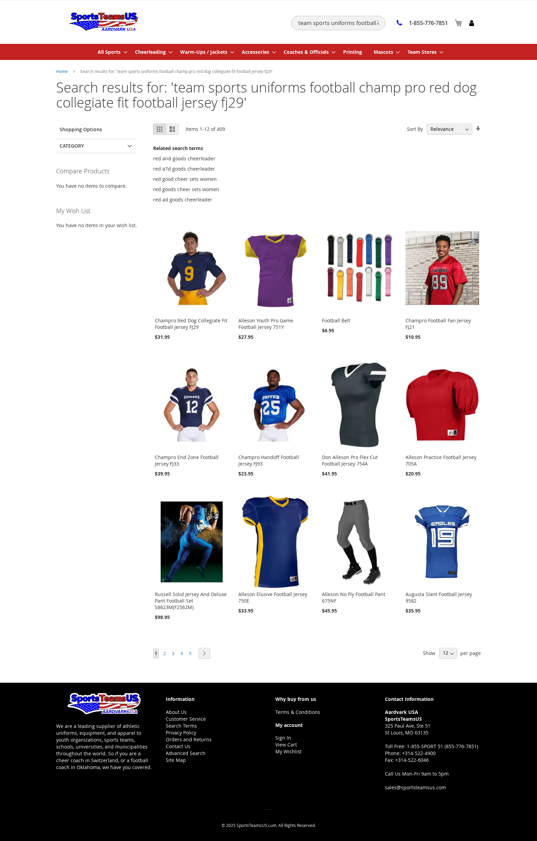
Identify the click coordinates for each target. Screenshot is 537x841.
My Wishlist (288, 751)
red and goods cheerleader (184, 158)
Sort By (415, 129)
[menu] (268, 52)
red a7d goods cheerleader (184, 168)
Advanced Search (185, 753)
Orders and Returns (189, 739)
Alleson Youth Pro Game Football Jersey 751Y (265, 323)
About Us (176, 712)
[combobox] (338, 23)
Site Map (176, 760)
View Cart (286, 744)
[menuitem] (110, 52)
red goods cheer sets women (186, 189)
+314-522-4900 (419, 753)
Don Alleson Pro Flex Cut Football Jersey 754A (350, 460)
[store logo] (103, 21)
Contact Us (178, 746)
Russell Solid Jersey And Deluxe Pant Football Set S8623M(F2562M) (191, 600)
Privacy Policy (181, 732)
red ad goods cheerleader (182, 199)
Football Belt (336, 320)
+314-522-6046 (412, 760)
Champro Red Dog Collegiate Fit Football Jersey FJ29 (191, 323)
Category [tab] (72, 146)
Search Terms (181, 725)
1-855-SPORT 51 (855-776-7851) (442, 746)
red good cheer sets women (185, 179)
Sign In (283, 737)
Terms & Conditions (297, 712)
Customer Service (186, 719)
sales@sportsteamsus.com (415, 787)
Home (62, 71)
